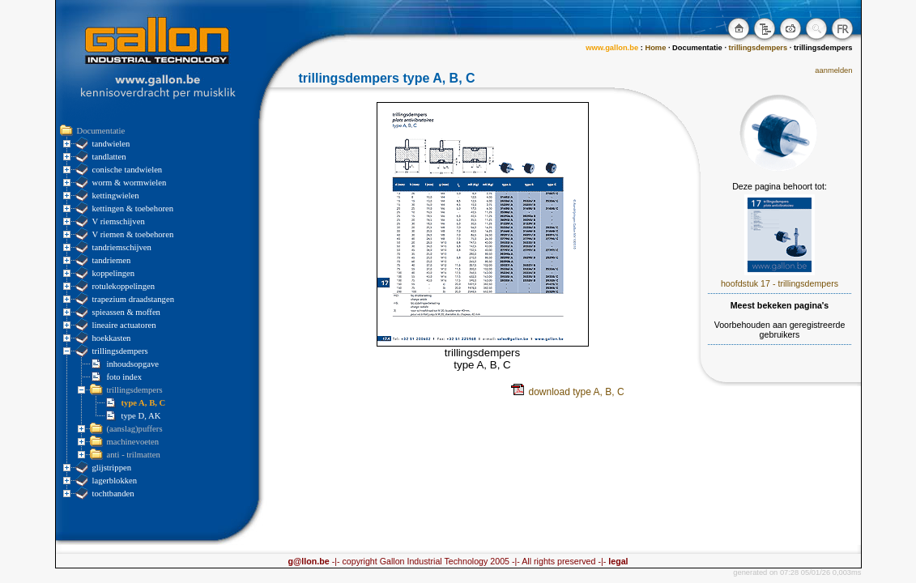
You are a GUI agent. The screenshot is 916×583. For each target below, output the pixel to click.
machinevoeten (133, 441)
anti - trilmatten (133, 454)
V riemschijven (118, 221)
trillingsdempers (120, 351)
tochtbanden (113, 493)
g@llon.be (308, 561)
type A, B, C (143, 402)
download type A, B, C (567, 392)
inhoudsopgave (133, 364)
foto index (125, 376)
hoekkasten (111, 338)
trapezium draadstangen (133, 299)
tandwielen (111, 143)
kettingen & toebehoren (133, 208)
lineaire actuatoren (124, 325)
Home (655, 48)
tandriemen (111, 260)
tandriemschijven (121, 247)
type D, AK (141, 415)
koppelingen (113, 273)
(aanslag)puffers (135, 428)
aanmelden (833, 70)
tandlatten (109, 156)
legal (617, 561)
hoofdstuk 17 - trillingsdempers (779, 283)
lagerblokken (115, 480)
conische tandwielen (127, 169)
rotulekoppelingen (124, 286)
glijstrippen (112, 467)
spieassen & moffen (126, 312)
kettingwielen (115, 195)
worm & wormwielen (129, 182)
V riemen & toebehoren (133, 234)
